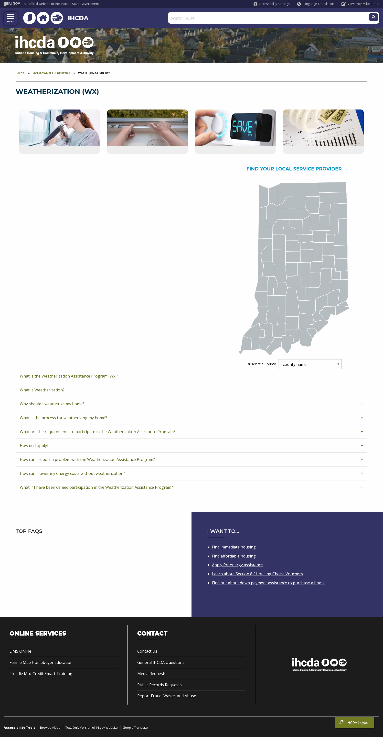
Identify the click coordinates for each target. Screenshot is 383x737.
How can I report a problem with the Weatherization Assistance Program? (87, 458)
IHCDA (69, 17)
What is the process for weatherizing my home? (63, 416)
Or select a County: (261, 363)
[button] (272, 3)
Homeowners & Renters (51, 72)
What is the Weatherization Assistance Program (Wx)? (69, 375)
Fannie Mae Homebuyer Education (41, 661)
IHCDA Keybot (355, 722)
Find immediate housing (234, 546)
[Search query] (332, 17)
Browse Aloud (50, 726)
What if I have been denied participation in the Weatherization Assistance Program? (96, 486)
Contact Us (147, 650)
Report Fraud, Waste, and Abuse (166, 694)
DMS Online (20, 650)
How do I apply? (34, 444)
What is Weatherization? (42, 389)
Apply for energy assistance (237, 564)
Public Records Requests (159, 684)
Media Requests (151, 672)
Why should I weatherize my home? (52, 403)
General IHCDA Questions (160, 661)
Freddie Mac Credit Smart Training (41, 672)
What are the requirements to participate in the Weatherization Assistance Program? (97, 430)
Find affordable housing (234, 555)
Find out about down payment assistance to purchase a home (268, 582)
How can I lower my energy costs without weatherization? (72, 472)
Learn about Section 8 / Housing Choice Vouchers (257, 573)
